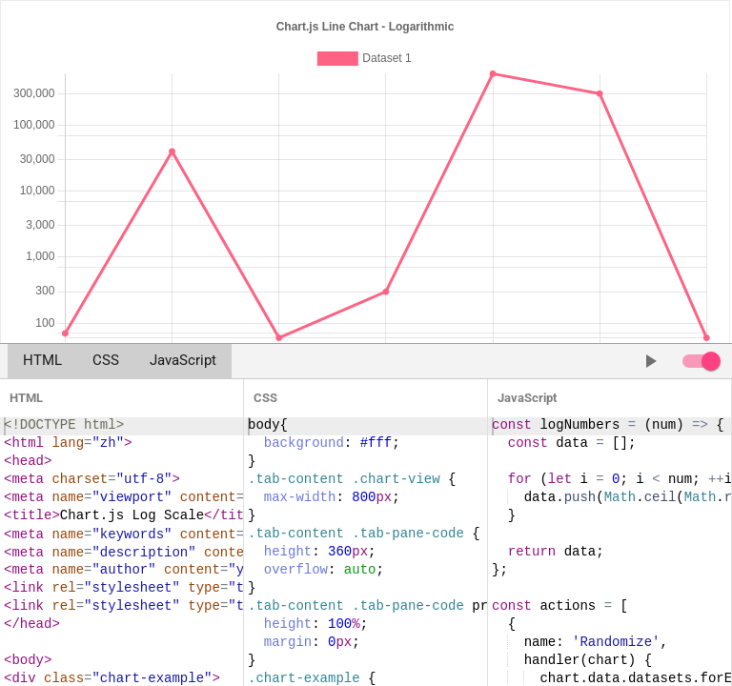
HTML (42, 361)
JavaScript (183, 361)
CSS (105, 361)
